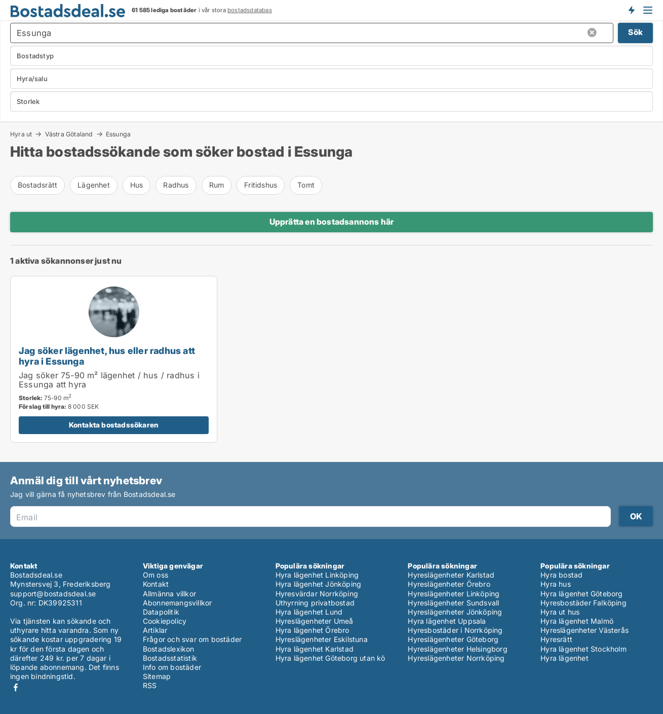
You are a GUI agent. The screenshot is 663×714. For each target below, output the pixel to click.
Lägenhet (93, 185)
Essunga (118, 134)
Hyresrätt (556, 639)
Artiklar (155, 630)
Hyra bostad (561, 574)
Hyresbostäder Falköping (583, 602)
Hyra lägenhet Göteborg (581, 593)
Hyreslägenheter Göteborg (453, 639)
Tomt (306, 185)
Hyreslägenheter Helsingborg (457, 649)
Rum (216, 185)
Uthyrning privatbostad (315, 602)
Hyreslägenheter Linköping (453, 593)
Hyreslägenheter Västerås (584, 630)
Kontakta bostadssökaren (114, 424)
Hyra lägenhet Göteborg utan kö (330, 658)
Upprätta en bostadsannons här (331, 222)
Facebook (15, 687)
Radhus (175, 185)
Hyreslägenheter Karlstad (451, 574)
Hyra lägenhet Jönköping (319, 584)
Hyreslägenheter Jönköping (455, 612)
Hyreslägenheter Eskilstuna (322, 639)
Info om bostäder (172, 667)
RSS (150, 685)
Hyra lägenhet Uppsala (447, 621)
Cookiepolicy (164, 621)
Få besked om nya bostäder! (631, 10)
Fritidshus (260, 185)
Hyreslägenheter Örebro (449, 584)
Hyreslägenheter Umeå (315, 621)
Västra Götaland (69, 133)
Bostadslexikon (168, 649)
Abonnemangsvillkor (177, 602)
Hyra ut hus (559, 612)
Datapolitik (161, 612)
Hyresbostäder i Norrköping (455, 630)
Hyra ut (21, 133)
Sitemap (157, 676)
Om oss (155, 574)
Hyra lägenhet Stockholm (583, 649)
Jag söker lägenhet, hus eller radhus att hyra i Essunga (107, 356)
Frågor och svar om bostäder (192, 639)
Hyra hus (555, 584)
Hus (136, 185)
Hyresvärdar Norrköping (317, 593)
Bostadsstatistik (170, 658)
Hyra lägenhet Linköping (317, 574)
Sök (635, 32)
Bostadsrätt (37, 185)
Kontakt (156, 584)
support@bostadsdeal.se (53, 593)
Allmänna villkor (169, 593)
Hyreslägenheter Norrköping (456, 658)
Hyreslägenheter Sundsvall (453, 602)
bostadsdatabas (249, 10)
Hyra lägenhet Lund (309, 612)
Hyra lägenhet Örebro (312, 630)
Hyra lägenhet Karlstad (315, 649)
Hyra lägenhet (564, 658)
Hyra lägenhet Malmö (576, 621)
